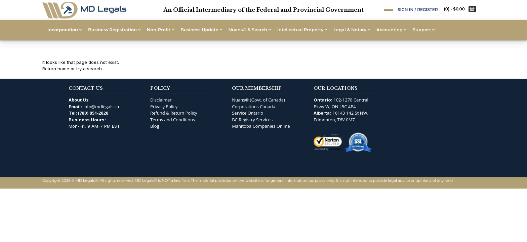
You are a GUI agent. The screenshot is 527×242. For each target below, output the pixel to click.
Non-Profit (158, 29)
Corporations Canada (253, 107)
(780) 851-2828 (93, 113)
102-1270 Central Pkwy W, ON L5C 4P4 (341, 103)
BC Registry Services (252, 120)
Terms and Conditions (172, 120)
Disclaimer (161, 100)
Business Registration (112, 29)
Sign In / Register (418, 9)
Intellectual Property (300, 29)
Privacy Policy (163, 107)
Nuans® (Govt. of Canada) (258, 100)
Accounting (389, 29)
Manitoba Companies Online (261, 126)
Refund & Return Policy (173, 113)
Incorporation (62, 29)
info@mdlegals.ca (101, 107)
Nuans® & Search (248, 29)
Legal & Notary (349, 29)
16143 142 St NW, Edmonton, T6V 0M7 (341, 116)
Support (422, 29)
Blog (154, 126)
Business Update (199, 29)
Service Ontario (247, 113)
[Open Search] (388, 10)
